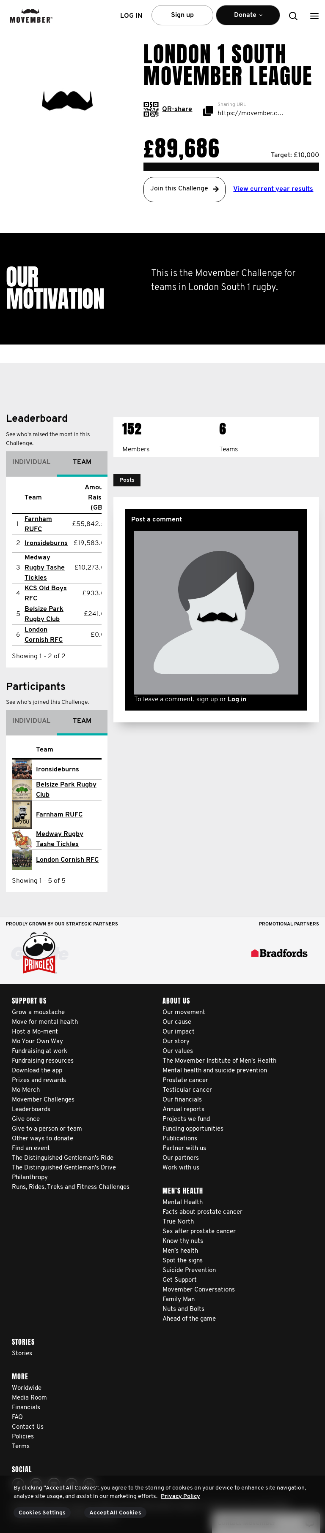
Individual (31, 462)
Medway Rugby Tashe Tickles (45, 567)
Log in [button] (131, 16)
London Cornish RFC (67, 860)
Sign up (182, 15)
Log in (237, 699)
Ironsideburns (46, 543)
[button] (314, 16)
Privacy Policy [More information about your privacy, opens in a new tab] (180, 1496)
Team (82, 462)
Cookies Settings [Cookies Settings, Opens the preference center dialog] (42, 1513)
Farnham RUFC (59, 814)
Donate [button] (248, 19)
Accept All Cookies (115, 1513)
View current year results (273, 189)
